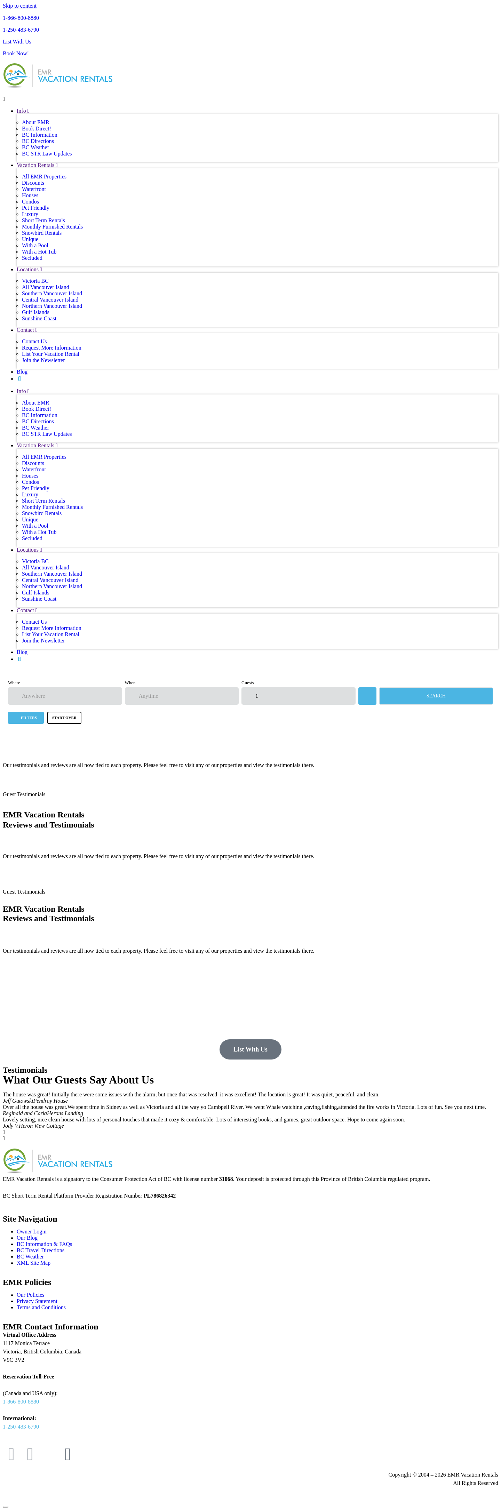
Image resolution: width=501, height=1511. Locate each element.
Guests (247, 682)
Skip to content (20, 6)
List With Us (17, 42)
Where (14, 682)
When (130, 682)
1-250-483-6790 (21, 30)
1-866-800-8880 (21, 18)
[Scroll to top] (5, 1507)
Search (436, 695)
